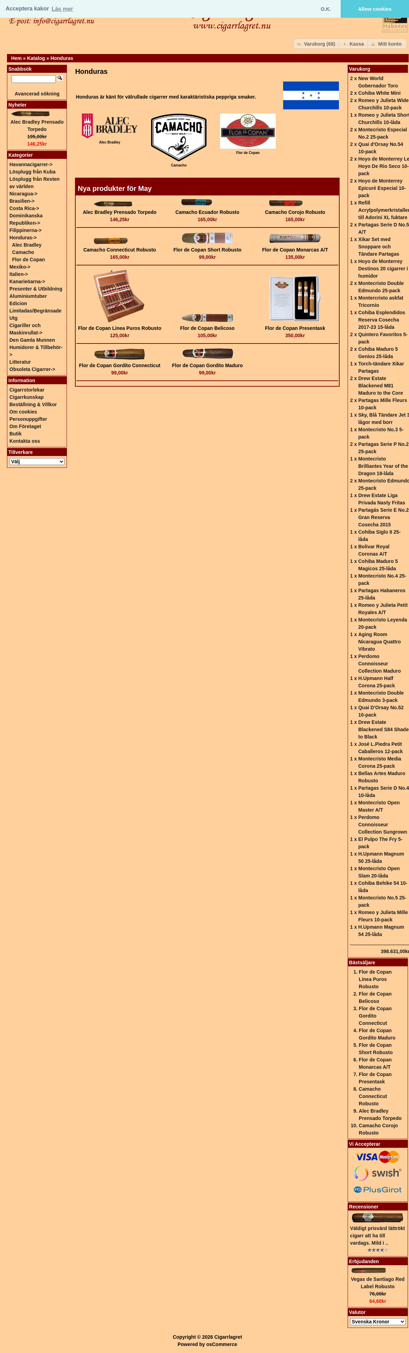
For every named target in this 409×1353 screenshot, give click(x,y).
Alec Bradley (26, 245)
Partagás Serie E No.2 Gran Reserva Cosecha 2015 (383, 517)
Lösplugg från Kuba (32, 172)
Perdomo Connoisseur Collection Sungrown (382, 824)
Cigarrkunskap (26, 397)
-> (23, 237)
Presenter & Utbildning (35, 289)
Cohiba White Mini (379, 93)
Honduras (62, 58)
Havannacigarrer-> (30, 164)
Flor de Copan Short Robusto (207, 250)
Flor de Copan (28, 259)
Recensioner (363, 1206)
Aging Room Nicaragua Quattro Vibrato (379, 642)
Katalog (36, 58)
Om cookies (23, 412)
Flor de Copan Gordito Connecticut (119, 365)
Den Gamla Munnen (32, 340)
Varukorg (359, 69)
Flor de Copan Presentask (295, 328)
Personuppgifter (28, 419)
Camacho (23, 252)
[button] (316, 44)
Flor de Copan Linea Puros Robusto (119, 328)
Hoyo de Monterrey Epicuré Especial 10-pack (382, 188)
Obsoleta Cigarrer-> (32, 369)
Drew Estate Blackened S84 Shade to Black (383, 729)
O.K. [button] (326, 9)
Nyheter (17, 105)
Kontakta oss (24, 441)
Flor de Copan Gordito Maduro (207, 365)
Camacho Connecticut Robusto (119, 250)
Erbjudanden (364, 1261)
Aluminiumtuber (28, 296)
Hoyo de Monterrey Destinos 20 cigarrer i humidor (383, 268)
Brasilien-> (22, 201)
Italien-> (18, 274)
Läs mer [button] (62, 9)
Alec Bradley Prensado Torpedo (120, 212)
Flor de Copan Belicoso (207, 328)
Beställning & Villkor (33, 404)
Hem (16, 58)
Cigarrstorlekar (26, 390)
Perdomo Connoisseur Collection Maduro (379, 664)
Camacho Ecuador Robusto (207, 212)
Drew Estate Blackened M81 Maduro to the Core (380, 386)
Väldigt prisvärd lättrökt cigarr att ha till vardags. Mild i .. (377, 1236)
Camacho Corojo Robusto (295, 212)
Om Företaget (25, 426)
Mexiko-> (19, 267)
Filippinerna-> (25, 230)
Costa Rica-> (24, 208)
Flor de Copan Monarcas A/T (295, 250)
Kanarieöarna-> (27, 281)
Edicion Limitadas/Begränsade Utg (35, 311)
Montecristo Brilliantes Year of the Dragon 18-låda (383, 466)
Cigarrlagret (228, 1337)
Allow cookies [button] (375, 9)
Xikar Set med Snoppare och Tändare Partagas (378, 247)
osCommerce (221, 1344)
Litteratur (20, 362)
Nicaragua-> (23, 193)
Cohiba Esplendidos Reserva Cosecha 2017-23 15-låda (381, 320)
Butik (15, 433)
